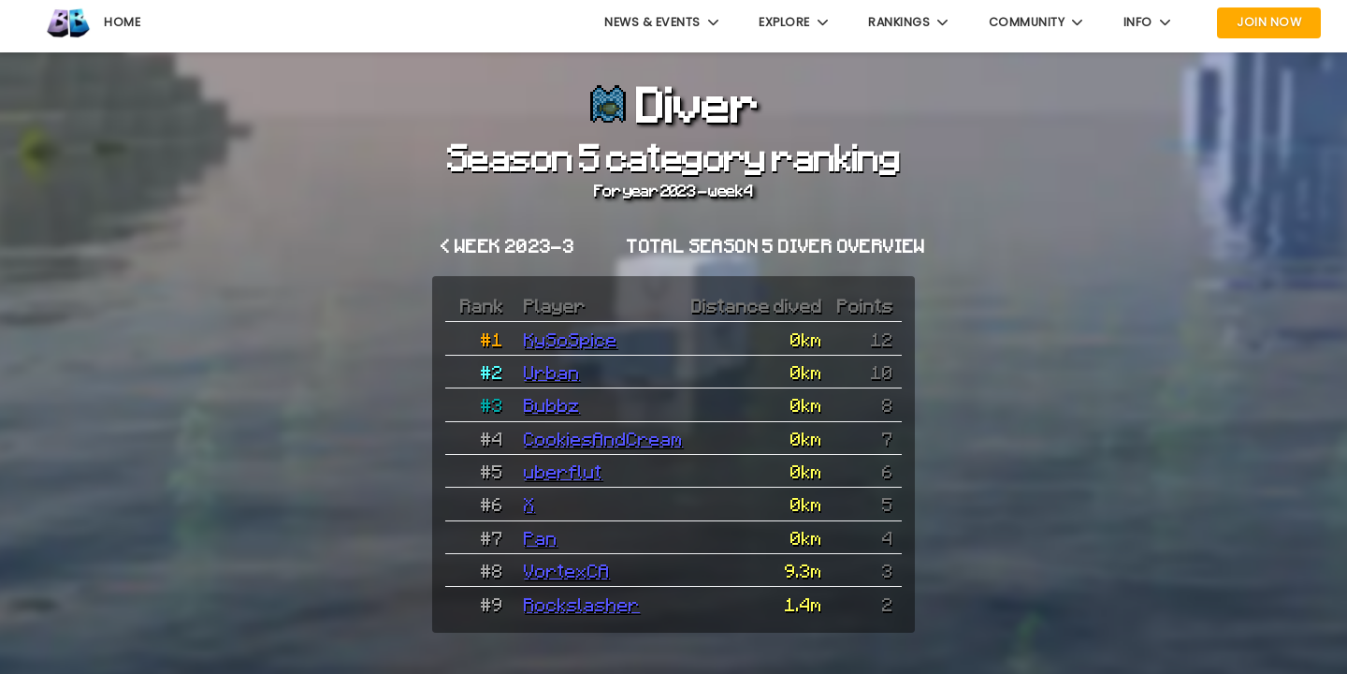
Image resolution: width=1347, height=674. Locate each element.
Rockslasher (582, 603)
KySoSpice (570, 339)
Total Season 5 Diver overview (776, 245)
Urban (552, 371)
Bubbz (552, 404)
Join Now (1269, 22)
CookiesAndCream (603, 438)
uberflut (563, 471)
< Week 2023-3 (507, 245)
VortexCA (567, 570)
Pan (541, 537)
